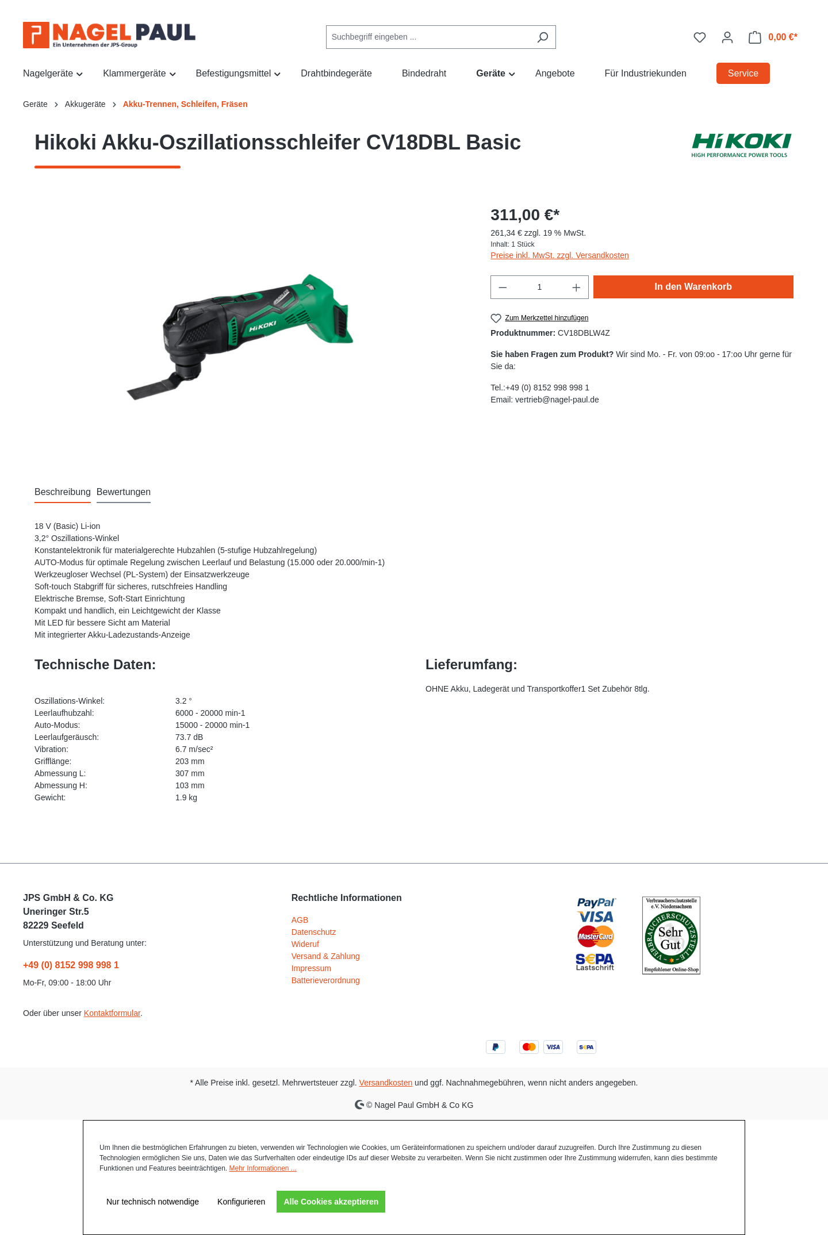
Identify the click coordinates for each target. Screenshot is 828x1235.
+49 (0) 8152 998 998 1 (71, 965)
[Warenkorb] (773, 37)
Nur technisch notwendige (152, 1201)
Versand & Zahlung (326, 956)
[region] (251, 326)
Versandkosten (386, 1082)
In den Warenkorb (694, 287)
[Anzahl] (539, 287)
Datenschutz (314, 932)
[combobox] (428, 37)
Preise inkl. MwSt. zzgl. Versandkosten (559, 255)
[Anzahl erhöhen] (577, 287)
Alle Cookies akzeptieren (330, 1201)
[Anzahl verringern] (502, 287)
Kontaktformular (112, 1013)
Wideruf (305, 944)
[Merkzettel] (700, 37)
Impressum (311, 968)
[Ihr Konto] (727, 37)
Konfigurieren (241, 1201)
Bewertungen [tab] (124, 492)
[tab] (62, 492)
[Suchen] (542, 37)
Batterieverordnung (326, 980)
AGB (300, 920)
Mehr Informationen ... (262, 1168)
